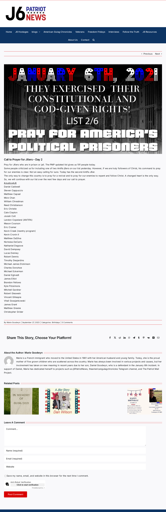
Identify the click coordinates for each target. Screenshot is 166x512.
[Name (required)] (75, 450)
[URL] (75, 466)
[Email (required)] (75, 458)
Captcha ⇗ (38, 488)
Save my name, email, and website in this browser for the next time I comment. (47, 475)
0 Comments (67, 322)
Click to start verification (27, 485)
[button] (94, 39)
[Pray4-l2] (83, 109)
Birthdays (56, 322)
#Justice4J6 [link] (10, 183)
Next (157, 53)
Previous (147, 53)
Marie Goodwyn (13, 322)
